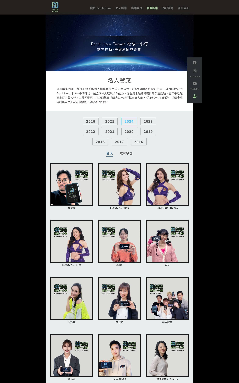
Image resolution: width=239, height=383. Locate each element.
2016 (138, 143)
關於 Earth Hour (100, 8)
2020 (129, 132)
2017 (119, 143)
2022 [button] (90, 132)
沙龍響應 (167, 8)
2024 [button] (129, 122)
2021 (109, 132)
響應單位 (136, 8)
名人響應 (121, 8)
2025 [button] (109, 122)
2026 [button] (90, 122)
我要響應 (152, 8)
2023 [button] (148, 122)
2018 (100, 143)
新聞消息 (183, 8)
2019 (148, 132)
